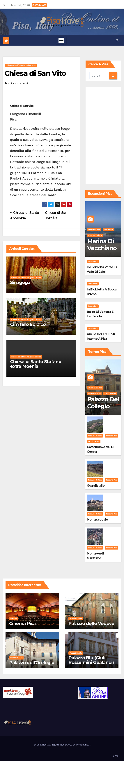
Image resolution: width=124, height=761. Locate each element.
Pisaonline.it (83, 744)
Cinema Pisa (22, 623)
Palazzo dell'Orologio (31, 662)
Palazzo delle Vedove (91, 623)
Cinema (13, 619)
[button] (117, 40)
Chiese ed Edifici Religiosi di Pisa (21, 65)
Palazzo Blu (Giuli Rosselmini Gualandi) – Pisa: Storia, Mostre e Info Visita (91, 664)
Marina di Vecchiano (102, 244)
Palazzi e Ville (94, 393)
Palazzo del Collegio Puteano (103, 406)
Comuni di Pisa (95, 388)
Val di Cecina (93, 441)
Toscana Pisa (110, 393)
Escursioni (108, 230)
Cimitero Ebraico (28, 324)
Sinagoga (20, 282)
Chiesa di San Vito (35, 73)
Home (114, 756)
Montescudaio (97, 519)
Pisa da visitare (95, 235)
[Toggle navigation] (61, 40)
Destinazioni (94, 230)
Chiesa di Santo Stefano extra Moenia (35, 364)
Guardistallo (95, 485)
